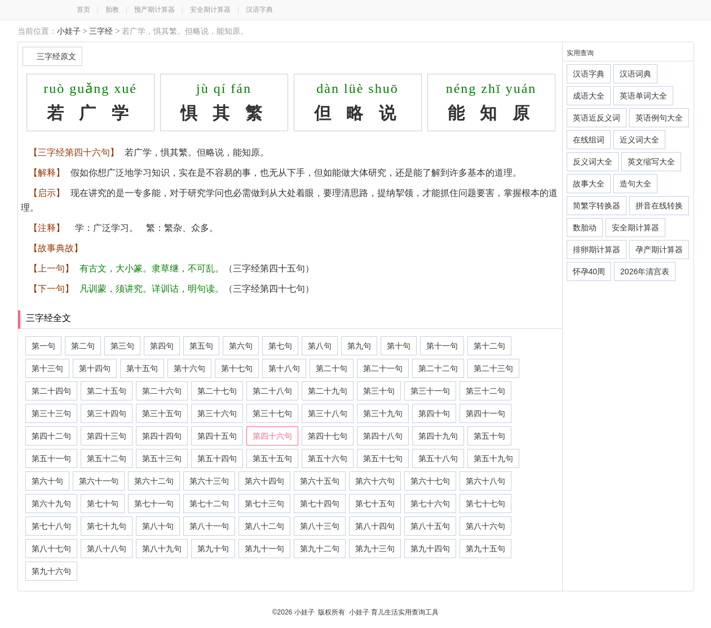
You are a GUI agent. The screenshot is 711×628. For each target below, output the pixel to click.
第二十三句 (493, 368)
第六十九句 (51, 503)
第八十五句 (430, 526)
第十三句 (47, 368)
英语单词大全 (643, 95)
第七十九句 (106, 526)
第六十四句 (264, 481)
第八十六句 (485, 526)
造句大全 (635, 183)
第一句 (43, 345)
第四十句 (434, 413)
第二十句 (331, 368)
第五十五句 (272, 458)
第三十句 (379, 390)
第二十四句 (51, 390)
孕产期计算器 (659, 249)
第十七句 (237, 368)
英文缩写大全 (651, 161)
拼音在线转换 (659, 205)
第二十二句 (438, 368)
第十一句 (442, 345)
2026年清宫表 (644, 271)
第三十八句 (327, 413)
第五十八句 (438, 458)
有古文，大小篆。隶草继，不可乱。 (152, 268)
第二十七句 (217, 390)
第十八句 (284, 368)
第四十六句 (272, 435)
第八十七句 (51, 548)
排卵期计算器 (596, 249)
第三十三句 (51, 413)
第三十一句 (430, 390)
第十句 (398, 345)
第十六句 (189, 368)
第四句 (162, 345)
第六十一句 (98, 481)
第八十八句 (106, 548)
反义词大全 (592, 161)
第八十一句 (209, 526)
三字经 (101, 30)
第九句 (359, 345)
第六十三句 (209, 481)
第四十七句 (327, 435)
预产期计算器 (154, 10)
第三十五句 (162, 413)
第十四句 (95, 368)
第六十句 (47, 481)
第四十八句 (383, 435)
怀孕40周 (589, 271)
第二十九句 (327, 390)
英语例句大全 (659, 117)
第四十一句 (485, 413)
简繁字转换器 (596, 205)
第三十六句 (217, 413)
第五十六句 (327, 458)
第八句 (320, 345)
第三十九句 (383, 413)
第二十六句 (162, 390)
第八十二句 (264, 526)
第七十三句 (264, 503)
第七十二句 (209, 503)
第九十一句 (264, 548)
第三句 (122, 345)
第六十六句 (375, 481)
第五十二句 (106, 458)
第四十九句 (438, 435)
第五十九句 (493, 458)
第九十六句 (51, 571)
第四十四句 (162, 435)
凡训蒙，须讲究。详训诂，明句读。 (152, 288)
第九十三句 (375, 548)
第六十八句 (485, 481)
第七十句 (102, 503)
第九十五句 (485, 548)
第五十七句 (383, 458)
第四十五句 (217, 435)
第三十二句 (485, 390)
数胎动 (585, 227)
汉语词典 (635, 73)
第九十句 (213, 548)
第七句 (280, 345)
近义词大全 (639, 139)
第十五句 (142, 368)
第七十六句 (430, 503)
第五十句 (489, 435)
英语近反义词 (596, 117)
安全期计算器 (210, 10)
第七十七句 (485, 503)
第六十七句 (430, 481)
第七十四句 (319, 503)
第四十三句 (106, 435)
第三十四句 (106, 413)
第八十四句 (375, 526)
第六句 (241, 345)
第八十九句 (162, 548)
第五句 (201, 345)
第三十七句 (272, 413)
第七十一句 (154, 503)
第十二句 (489, 345)
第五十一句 (51, 458)
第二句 (83, 345)
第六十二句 (154, 481)
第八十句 (158, 526)
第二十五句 (106, 390)
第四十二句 (51, 435)
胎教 (112, 10)
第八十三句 (319, 526)
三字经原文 (56, 56)
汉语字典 (259, 10)
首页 (83, 10)
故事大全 (588, 183)
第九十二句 (319, 548)
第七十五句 (375, 503)
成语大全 (588, 95)
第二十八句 (272, 390)
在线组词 (588, 139)
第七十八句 (51, 526)
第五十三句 (162, 458)
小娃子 (69, 30)
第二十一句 (383, 368)
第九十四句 (430, 548)
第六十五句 (319, 481)
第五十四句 (217, 458)
